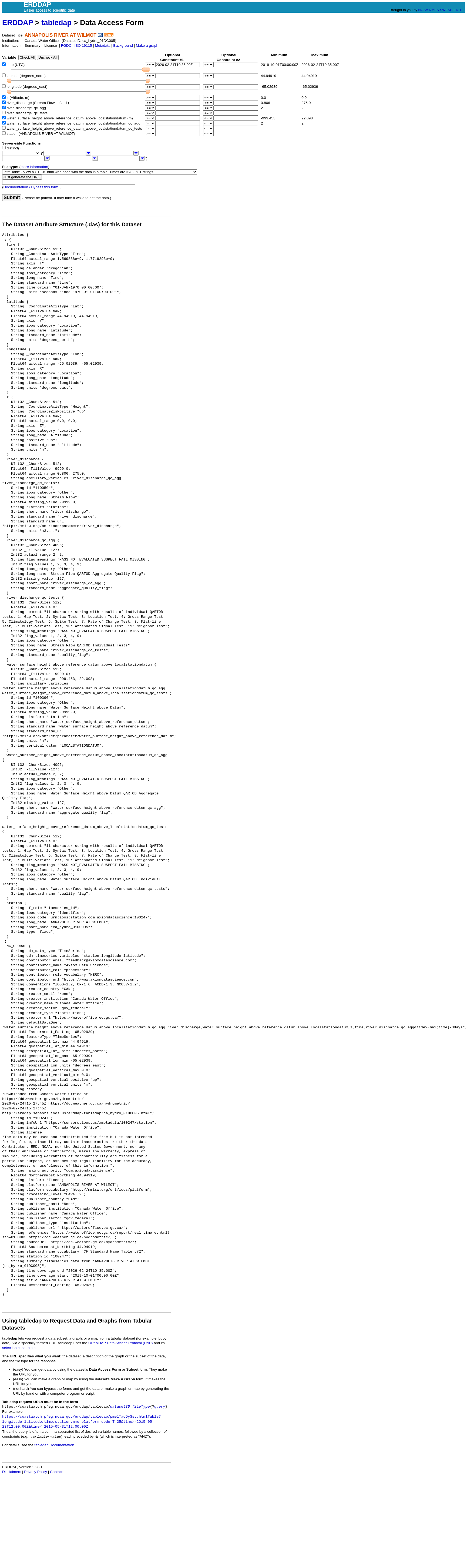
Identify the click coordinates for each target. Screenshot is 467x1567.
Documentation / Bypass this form (31, 187)
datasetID (120, 1407)
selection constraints (18, 1348)
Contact (56, 1472)
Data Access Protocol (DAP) (130, 1343)
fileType (141, 1407)
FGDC (66, 45)
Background (123, 45)
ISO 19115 (83, 45)
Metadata (102, 45)
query (159, 1407)
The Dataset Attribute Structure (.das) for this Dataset (72, 224)
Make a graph (147, 45)
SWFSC (446, 10)
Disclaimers (11, 1472)
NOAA (423, 10)
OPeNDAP (97, 1343)
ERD (457, 10)
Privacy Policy (35, 1472)
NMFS (434, 10)
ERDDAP (17, 22)
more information (34, 167)
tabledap (56, 22)
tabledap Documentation (54, 1445)
